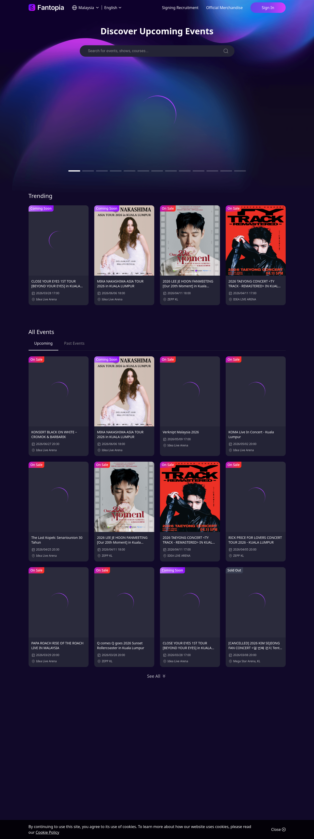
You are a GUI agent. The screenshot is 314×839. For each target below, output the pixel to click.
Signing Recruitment (180, 7)
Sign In (268, 7)
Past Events (74, 343)
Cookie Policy (47, 832)
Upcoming (43, 343)
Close (278, 829)
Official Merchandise (224, 7)
